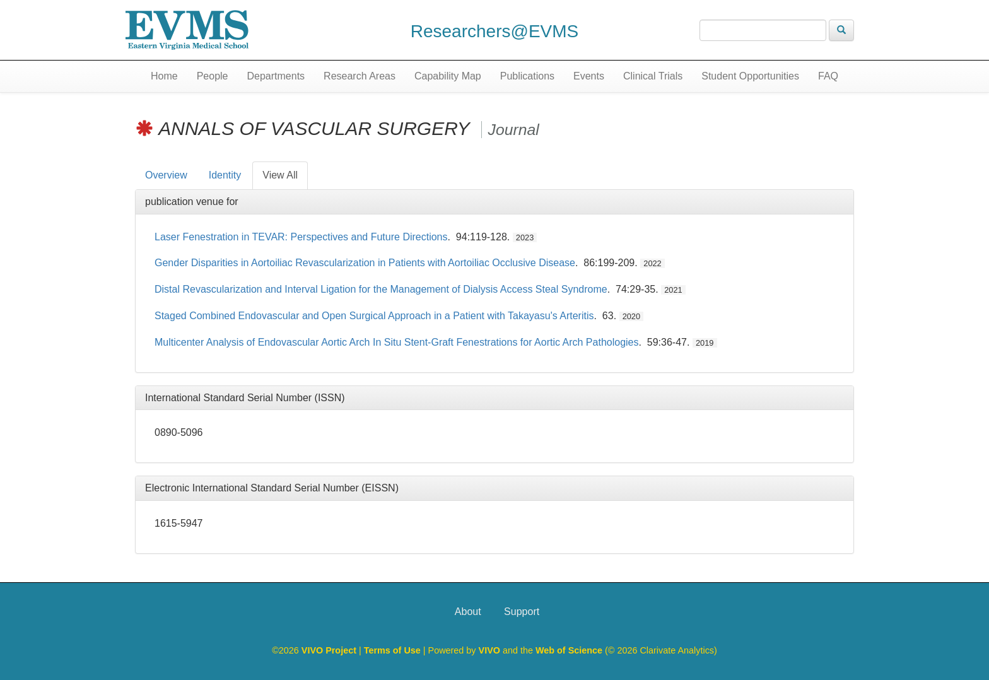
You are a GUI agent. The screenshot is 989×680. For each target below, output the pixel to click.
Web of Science (568, 650)
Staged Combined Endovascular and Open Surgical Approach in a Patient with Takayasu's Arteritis (374, 315)
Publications (527, 76)
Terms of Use (393, 650)
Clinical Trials (652, 76)
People (212, 76)
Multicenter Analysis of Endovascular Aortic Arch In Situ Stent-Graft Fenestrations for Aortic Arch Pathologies (396, 342)
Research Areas (359, 76)
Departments (276, 76)
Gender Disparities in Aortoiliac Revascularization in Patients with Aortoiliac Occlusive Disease (365, 262)
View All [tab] (280, 175)
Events (588, 76)
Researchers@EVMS (495, 31)
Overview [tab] (166, 175)
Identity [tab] (225, 175)
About (468, 611)
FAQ (828, 76)
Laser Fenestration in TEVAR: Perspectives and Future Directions (301, 237)
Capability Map (447, 76)
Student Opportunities (750, 76)
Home (164, 76)
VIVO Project (330, 650)
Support (521, 611)
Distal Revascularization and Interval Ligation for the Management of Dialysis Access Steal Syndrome (381, 289)
